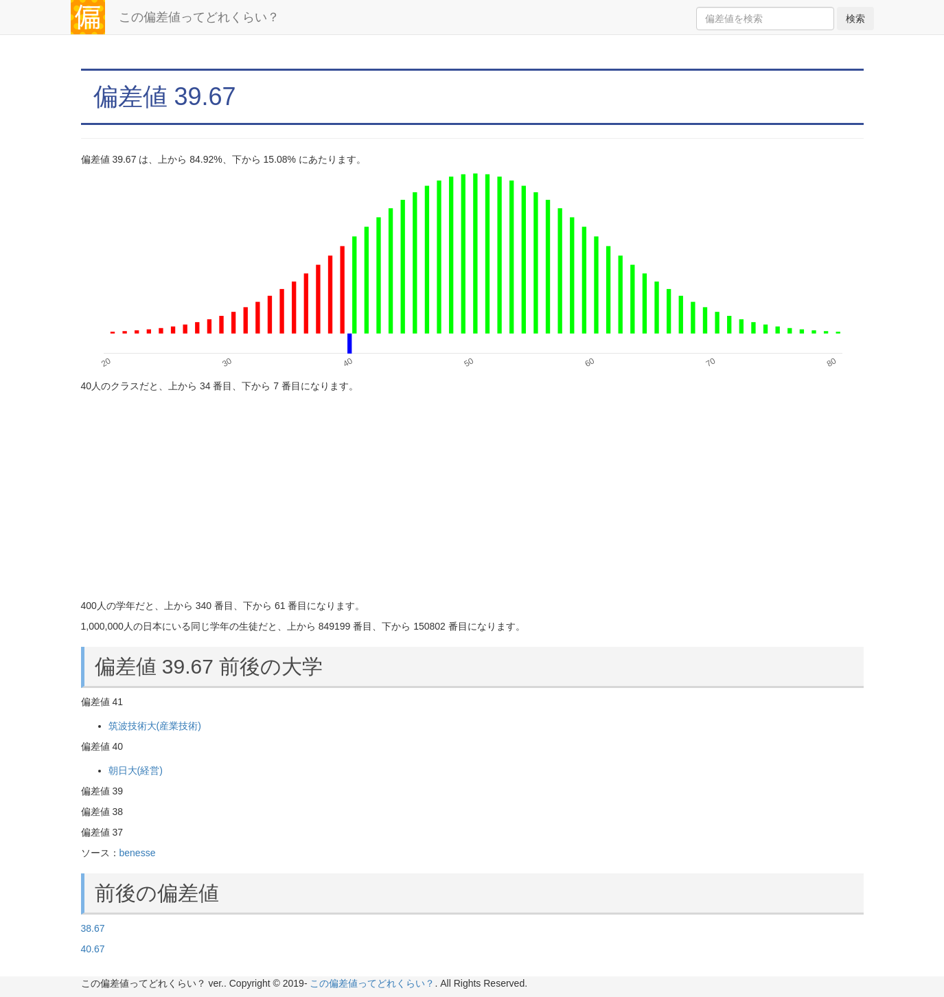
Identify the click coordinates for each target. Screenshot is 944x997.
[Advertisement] (472, 496)
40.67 (93, 948)
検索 (855, 18)
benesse (137, 852)
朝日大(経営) (135, 770)
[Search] (765, 18)
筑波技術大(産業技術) (154, 725)
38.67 (93, 928)
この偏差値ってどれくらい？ (199, 17)
